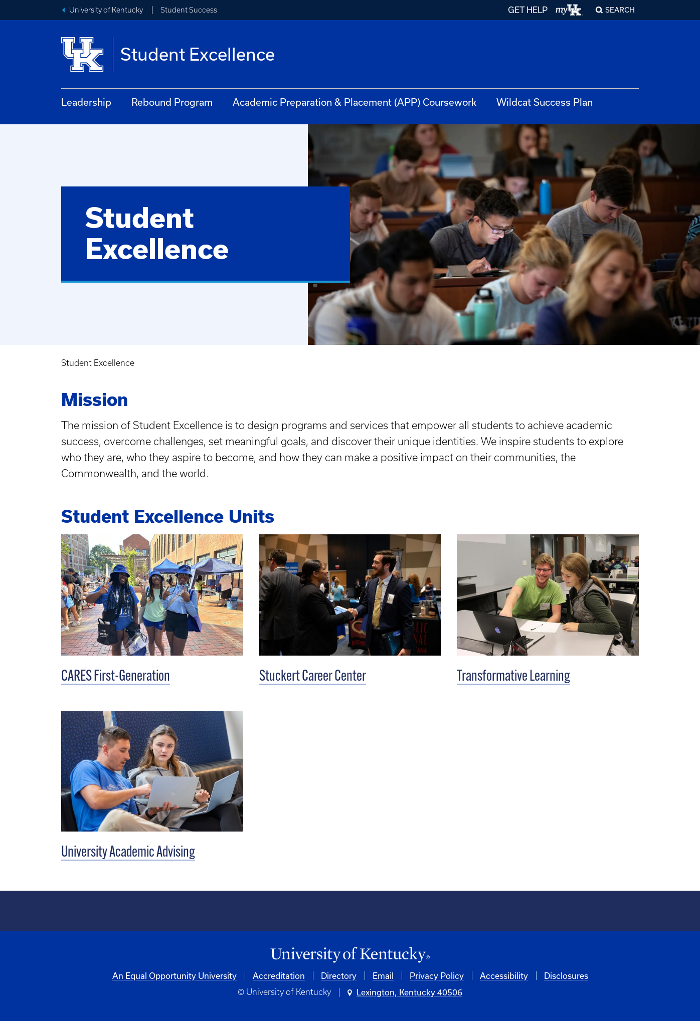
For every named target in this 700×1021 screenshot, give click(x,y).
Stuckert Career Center (312, 677)
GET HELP (528, 10)
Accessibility (504, 975)
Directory (339, 975)
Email (383, 975)
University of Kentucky (106, 10)
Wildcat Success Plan (544, 102)
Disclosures (566, 975)
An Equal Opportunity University (174, 975)
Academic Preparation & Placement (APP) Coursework (354, 102)
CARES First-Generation (115, 677)
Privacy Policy (437, 975)
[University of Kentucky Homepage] (350, 955)
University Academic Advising (128, 853)
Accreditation (279, 975)
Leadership (86, 102)
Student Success (188, 10)
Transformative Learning (513, 677)
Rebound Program (172, 102)
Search (620, 10)
